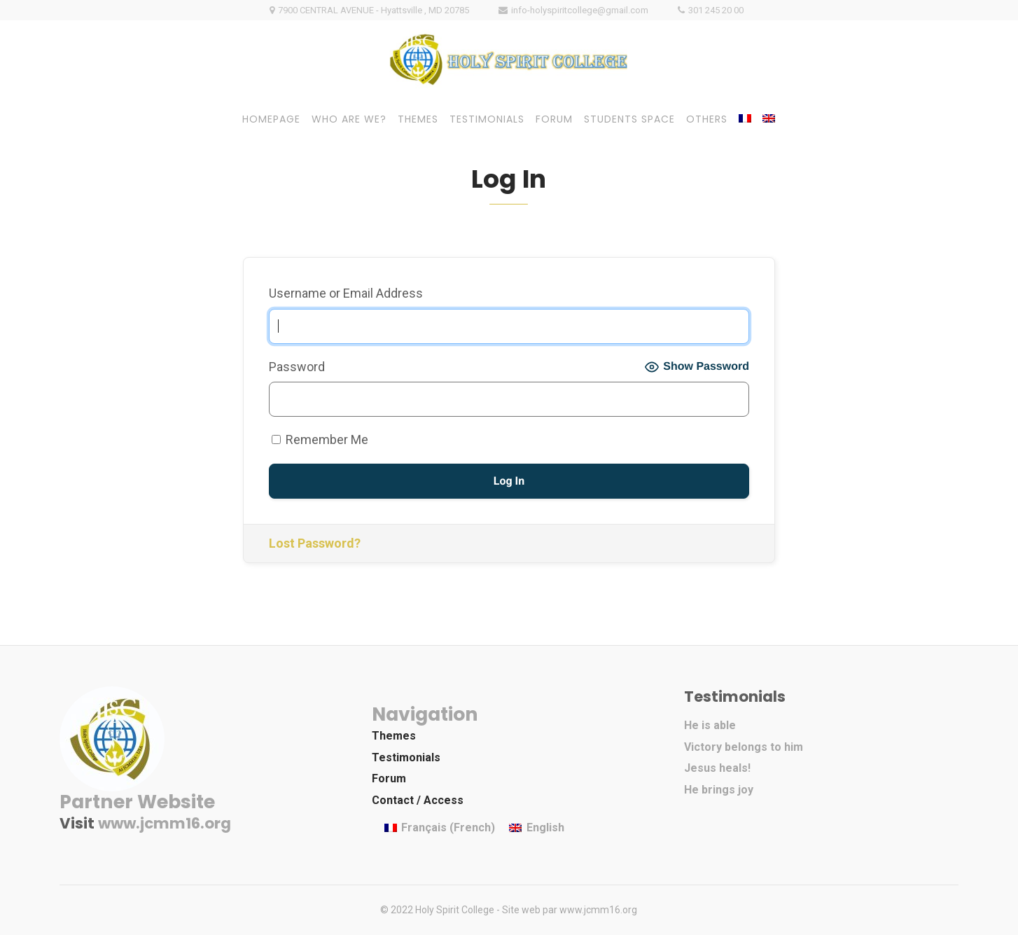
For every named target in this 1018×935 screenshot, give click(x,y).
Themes (394, 735)
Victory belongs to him (743, 747)
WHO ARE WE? (349, 119)
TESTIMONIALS (486, 119)
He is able (710, 725)
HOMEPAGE (271, 119)
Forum (389, 778)
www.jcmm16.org (164, 823)
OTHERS (706, 119)
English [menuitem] (545, 827)
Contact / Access (417, 800)
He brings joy (718, 789)
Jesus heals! (717, 768)
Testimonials (406, 757)
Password (297, 366)
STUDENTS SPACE (629, 119)
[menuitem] (745, 118)
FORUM (554, 119)
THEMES (418, 119)
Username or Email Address (346, 293)
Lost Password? (315, 543)
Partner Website (137, 802)
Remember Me (320, 439)
